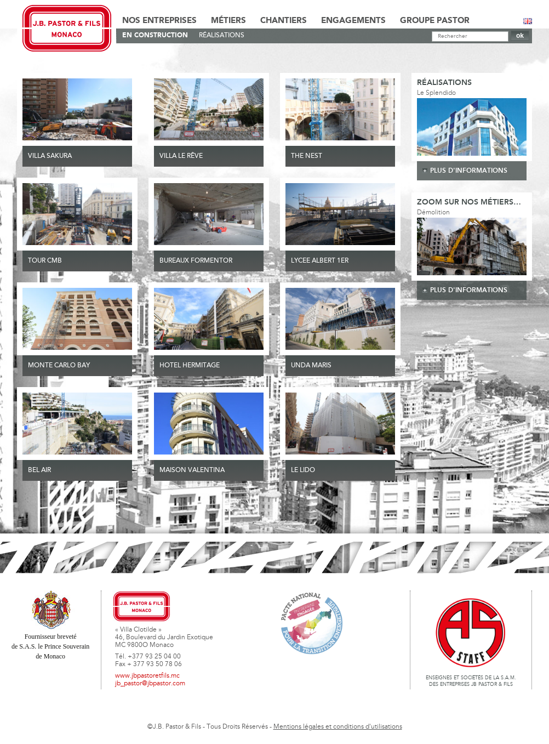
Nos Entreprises (159, 20)
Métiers (228, 20)
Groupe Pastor (435, 20)
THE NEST (306, 156)
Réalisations (221, 35)
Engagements (353, 20)
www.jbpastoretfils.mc (147, 676)
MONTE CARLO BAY (59, 366)
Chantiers (283, 20)
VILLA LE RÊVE (181, 156)
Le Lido (303, 470)
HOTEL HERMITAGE (189, 366)
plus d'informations (468, 170)
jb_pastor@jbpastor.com (150, 684)
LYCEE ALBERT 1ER (319, 261)
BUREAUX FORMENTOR (195, 261)
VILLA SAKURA (50, 156)
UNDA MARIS (311, 366)
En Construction (155, 35)
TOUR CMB (45, 261)
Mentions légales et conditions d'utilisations (337, 727)
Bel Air (39, 470)
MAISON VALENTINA (192, 470)
